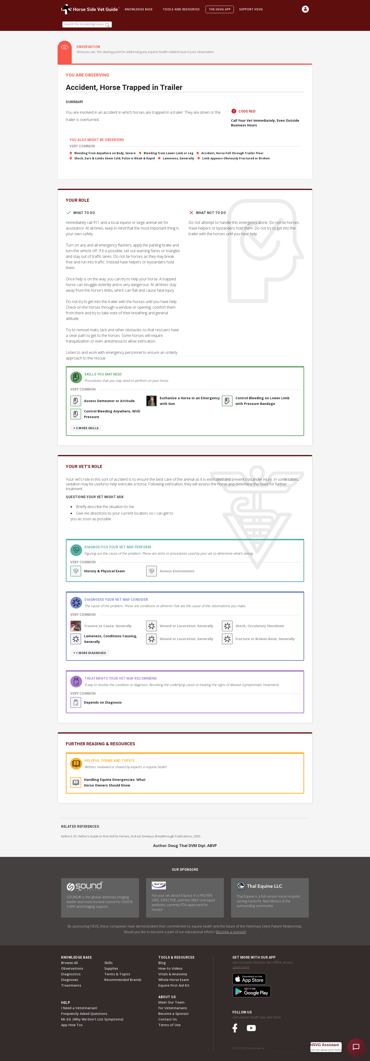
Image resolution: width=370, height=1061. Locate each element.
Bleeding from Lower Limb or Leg (168, 153)
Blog (162, 962)
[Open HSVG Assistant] (356, 1047)
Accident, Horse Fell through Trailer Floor (232, 153)
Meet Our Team (171, 1002)
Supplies (111, 968)
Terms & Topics (117, 974)
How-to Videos (170, 968)
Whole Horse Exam (173, 979)
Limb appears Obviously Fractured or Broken (236, 158)
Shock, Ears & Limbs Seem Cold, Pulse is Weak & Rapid (114, 158)
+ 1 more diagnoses (89, 653)
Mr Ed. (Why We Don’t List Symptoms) (92, 1019)
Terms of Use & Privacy (284, 1048)
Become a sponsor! (231, 932)
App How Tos (72, 1025)
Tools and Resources (181, 9)
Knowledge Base (139, 9)
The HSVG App (220, 9)
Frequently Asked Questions (84, 1013)
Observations (72, 968)
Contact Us (167, 1019)
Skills (108, 962)
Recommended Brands (122, 979)
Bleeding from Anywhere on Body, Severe (105, 153)
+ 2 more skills (86, 428)
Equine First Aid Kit (173, 985)
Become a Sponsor (173, 1013)
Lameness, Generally (178, 158)
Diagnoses (69, 979)
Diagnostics (70, 974)
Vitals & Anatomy (172, 974)
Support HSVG (251, 9)
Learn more (240, 967)
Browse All (69, 962)
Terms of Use (169, 1025)
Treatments (71, 985)
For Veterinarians (172, 1008)
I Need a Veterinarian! (79, 1008)
